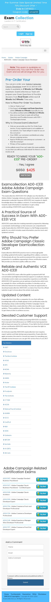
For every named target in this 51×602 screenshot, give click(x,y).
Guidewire (7, 435)
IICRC (6, 431)
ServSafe (6, 444)
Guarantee (26, 594)
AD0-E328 (6, 492)
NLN (5, 426)
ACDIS (6, 404)
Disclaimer (42, 594)
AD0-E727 (6, 527)
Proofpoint (7, 391)
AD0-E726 (6, 506)
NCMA (6, 369)
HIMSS (6, 378)
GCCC (6, 418)
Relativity (7, 374)
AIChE (6, 360)
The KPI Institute (9, 387)
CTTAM (6, 400)
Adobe (10, 57)
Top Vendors (7, 343)
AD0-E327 (6, 485)
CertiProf (7, 422)
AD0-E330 (6, 499)
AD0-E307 (6, 478)
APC (5, 365)
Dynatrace (7, 352)
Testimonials (16, 594)
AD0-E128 (6, 520)
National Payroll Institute (12, 409)
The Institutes (8, 396)
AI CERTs (7, 448)
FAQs (34, 594)
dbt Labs (6, 453)
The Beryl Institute (10, 356)
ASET (5, 347)
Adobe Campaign (21, 57)
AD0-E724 (6, 513)
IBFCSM (6, 440)
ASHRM (6, 413)
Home (4, 57)
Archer (6, 382)
